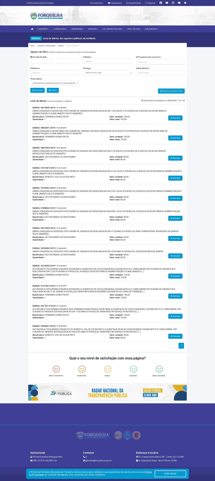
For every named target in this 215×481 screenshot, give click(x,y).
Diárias (61, 46)
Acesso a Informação (46, 46)
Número (35, 68)
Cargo (87, 68)
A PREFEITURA (60, 29)
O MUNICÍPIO (43, 29)
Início (32, 46)
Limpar (53, 90)
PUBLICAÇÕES (151, 29)
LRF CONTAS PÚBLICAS (112, 29)
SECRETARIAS (77, 29)
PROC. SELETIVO (134, 29)
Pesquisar (37, 90)
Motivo (87, 57)
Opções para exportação (171, 91)
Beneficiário (142, 68)
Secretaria (36, 79)
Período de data (38, 57)
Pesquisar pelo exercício (148, 57)
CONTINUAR (170, 473)
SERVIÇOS (93, 29)
